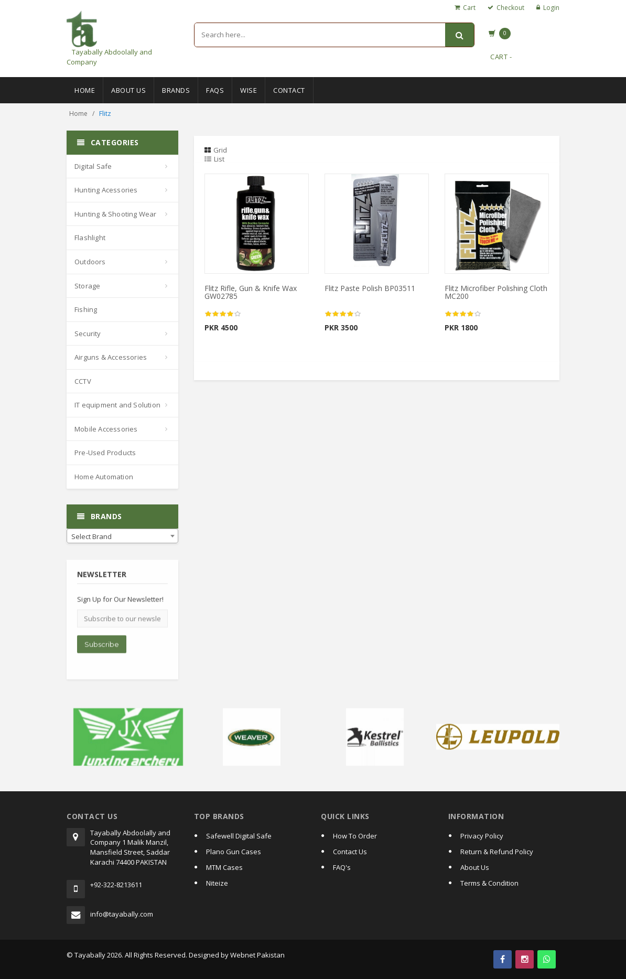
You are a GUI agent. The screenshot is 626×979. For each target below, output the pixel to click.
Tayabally (89, 955)
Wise (248, 90)
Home (84, 90)
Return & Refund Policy (496, 851)
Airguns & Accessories (110, 357)
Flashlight (89, 237)
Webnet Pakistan (257, 955)
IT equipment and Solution (117, 405)
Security (87, 333)
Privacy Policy (481, 836)
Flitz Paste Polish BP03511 (370, 288)
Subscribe (101, 648)
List (214, 159)
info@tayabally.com (121, 914)
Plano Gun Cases (233, 851)
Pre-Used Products (105, 452)
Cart (469, 7)
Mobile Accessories (106, 429)
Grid (215, 150)
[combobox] (122, 536)
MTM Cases (224, 867)
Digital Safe (93, 166)
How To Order (355, 836)
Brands (176, 90)
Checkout (510, 7)
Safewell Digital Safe (239, 836)
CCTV (82, 381)
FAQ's (342, 867)
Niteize (217, 883)
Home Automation (103, 476)
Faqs (215, 90)
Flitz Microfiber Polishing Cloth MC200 (496, 292)
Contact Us (350, 851)
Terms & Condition (489, 883)
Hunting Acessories (106, 190)
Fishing (85, 309)
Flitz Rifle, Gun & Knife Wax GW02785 (250, 292)
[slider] (222, 314)
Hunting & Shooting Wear (115, 214)
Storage (87, 286)
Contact (289, 90)
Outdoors (90, 261)
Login (551, 7)
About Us (128, 90)
